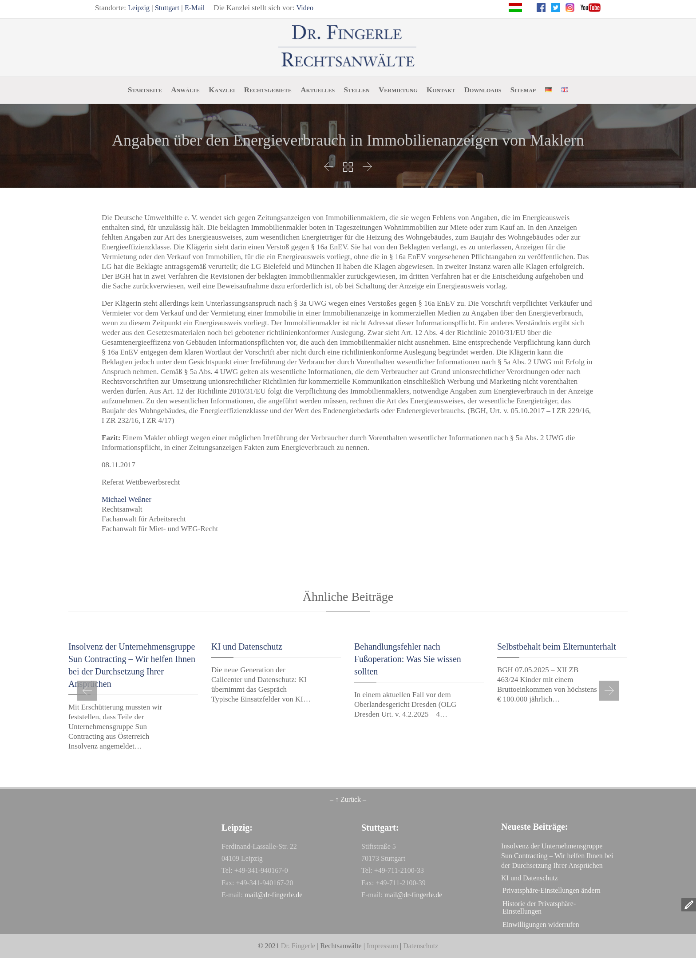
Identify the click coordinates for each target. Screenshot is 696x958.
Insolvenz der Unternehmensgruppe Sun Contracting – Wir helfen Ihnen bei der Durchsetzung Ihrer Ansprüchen (557, 855)
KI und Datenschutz (246, 646)
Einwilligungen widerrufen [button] (540, 924)
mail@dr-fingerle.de (273, 895)
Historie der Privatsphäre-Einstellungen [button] (539, 907)
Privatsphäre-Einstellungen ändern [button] (551, 890)
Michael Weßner (126, 499)
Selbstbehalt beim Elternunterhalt (556, 646)
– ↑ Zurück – (348, 799)
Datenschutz (420, 946)
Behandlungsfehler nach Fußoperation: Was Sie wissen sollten (407, 659)
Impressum (382, 946)
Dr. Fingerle (298, 946)
